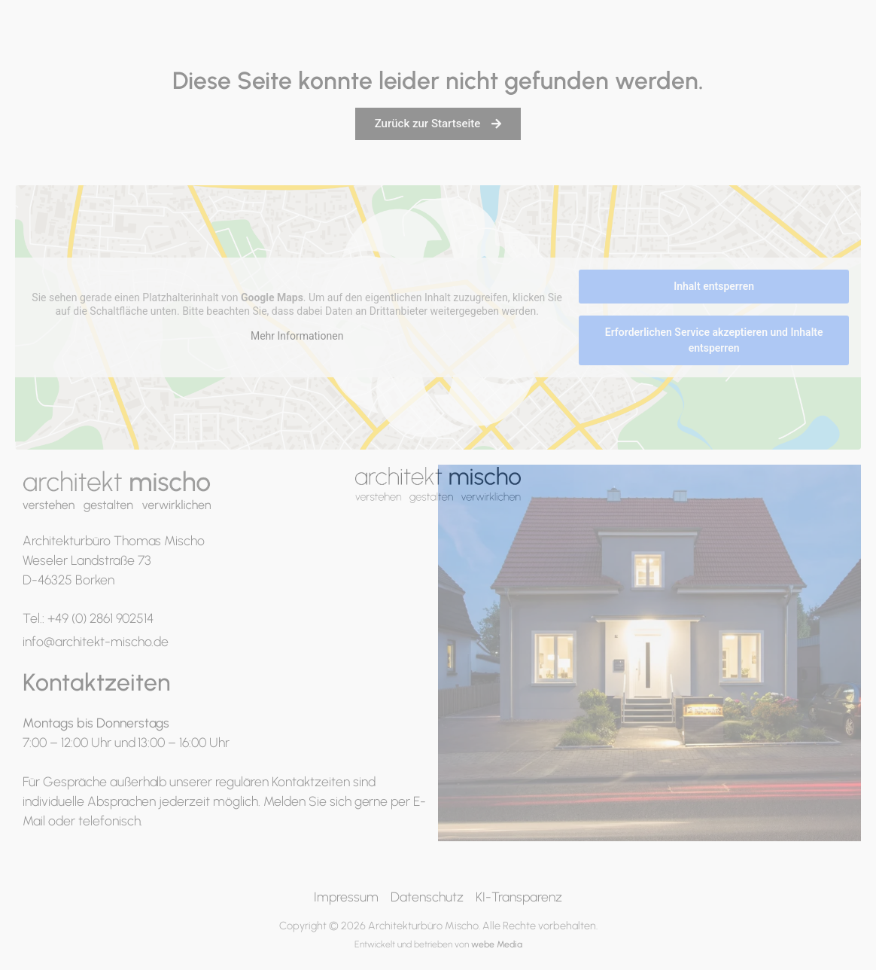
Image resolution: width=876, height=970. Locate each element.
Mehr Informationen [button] (297, 337)
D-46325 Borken (68, 579)
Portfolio (579, 39)
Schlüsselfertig (738, 39)
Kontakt (839, 39)
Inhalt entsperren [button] (714, 286)
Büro (648, 39)
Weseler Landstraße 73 (87, 560)
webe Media (496, 944)
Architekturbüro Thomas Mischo (114, 540)
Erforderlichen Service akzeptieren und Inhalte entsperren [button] (714, 340)
